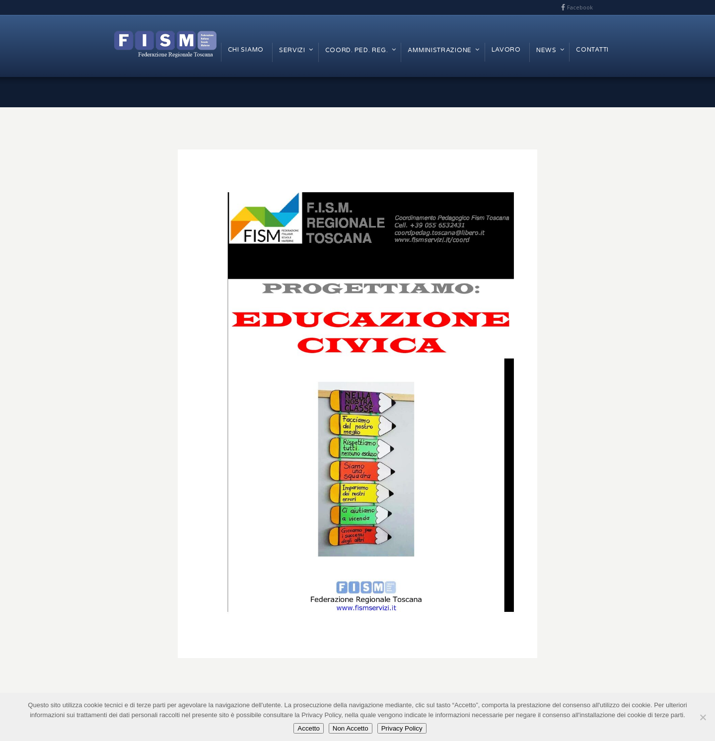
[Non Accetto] (703, 717)
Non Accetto (350, 728)
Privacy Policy (402, 728)
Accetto (308, 728)
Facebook (580, 7)
